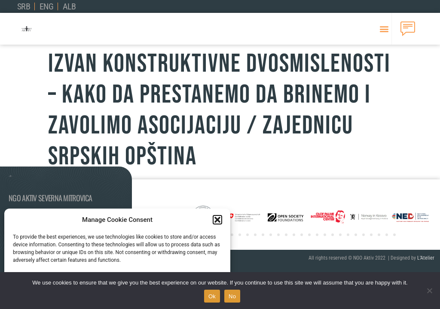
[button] (217, 219)
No (232, 296)
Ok (212, 296)
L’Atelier (425, 258)
